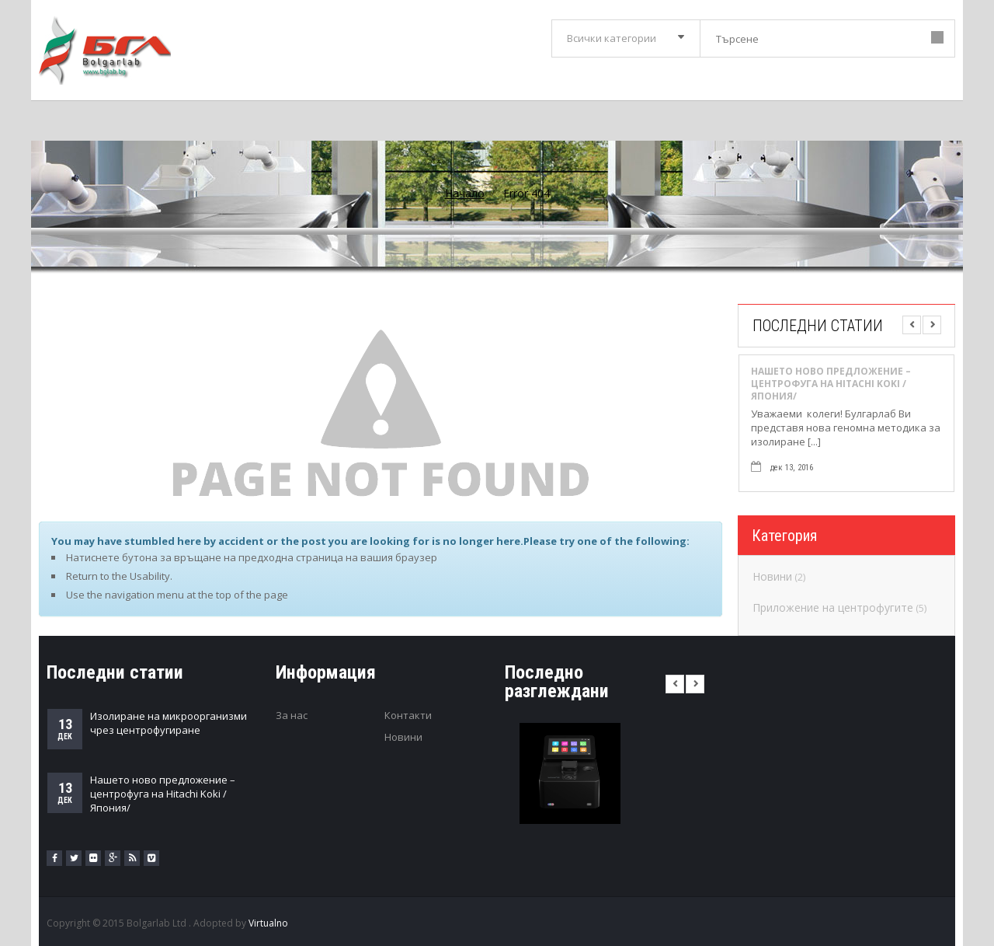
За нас (292, 715)
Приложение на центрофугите (832, 608)
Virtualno (268, 923)
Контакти (408, 715)
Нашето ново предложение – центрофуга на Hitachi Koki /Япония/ (831, 384)
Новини (772, 577)
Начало (465, 193)
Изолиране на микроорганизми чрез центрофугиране (168, 723)
